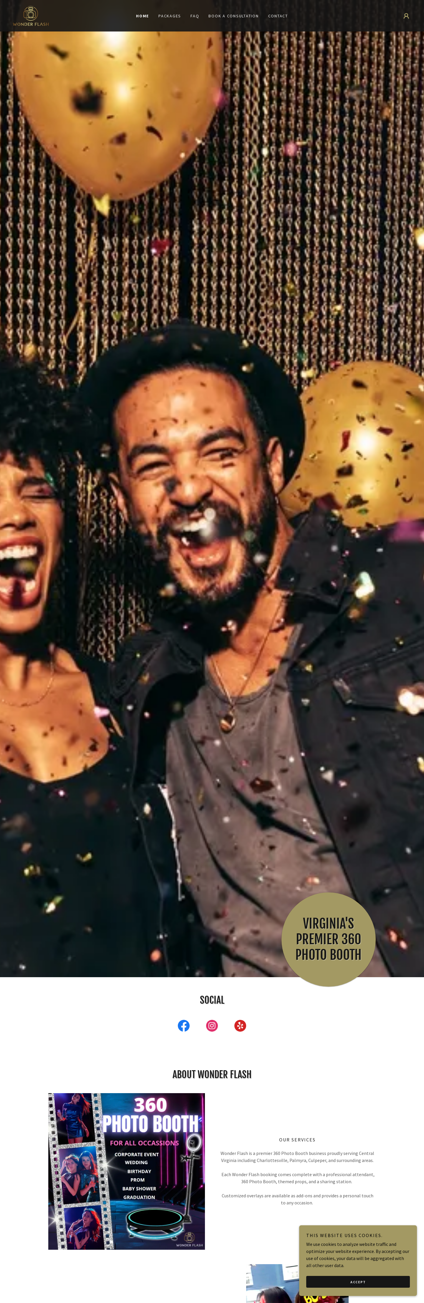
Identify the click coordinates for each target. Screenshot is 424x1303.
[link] (31, 15)
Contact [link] (278, 16)
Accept (358, 1282)
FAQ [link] (195, 16)
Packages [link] (169, 16)
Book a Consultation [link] (233, 16)
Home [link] (142, 16)
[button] (406, 16)
